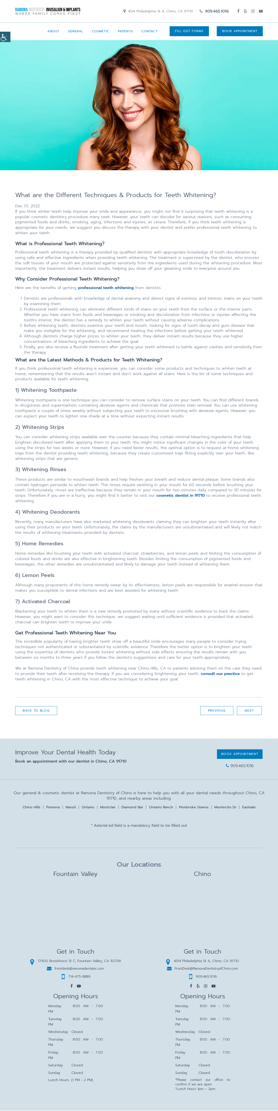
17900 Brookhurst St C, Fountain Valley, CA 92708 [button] (75, 961)
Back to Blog (36, 711)
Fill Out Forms (189, 31)
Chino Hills (31, 807)
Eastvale (249, 807)
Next (249, 711)
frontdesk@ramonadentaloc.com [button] (75, 968)
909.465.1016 (214, 11)
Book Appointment (239, 31)
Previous (216, 711)
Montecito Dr (225, 807)
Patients (124, 31)
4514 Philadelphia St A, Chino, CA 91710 (158, 11)
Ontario (88, 807)
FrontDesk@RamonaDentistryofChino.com (202, 968)
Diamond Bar (132, 807)
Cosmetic (100, 31)
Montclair (108, 807)
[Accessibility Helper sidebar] (5, 37)
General (75, 31)
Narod (71, 807)
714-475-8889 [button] (76, 977)
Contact (149, 31)
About (53, 31)
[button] (71, 986)
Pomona (53, 807)
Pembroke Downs (193, 807)
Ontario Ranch (161, 807)
